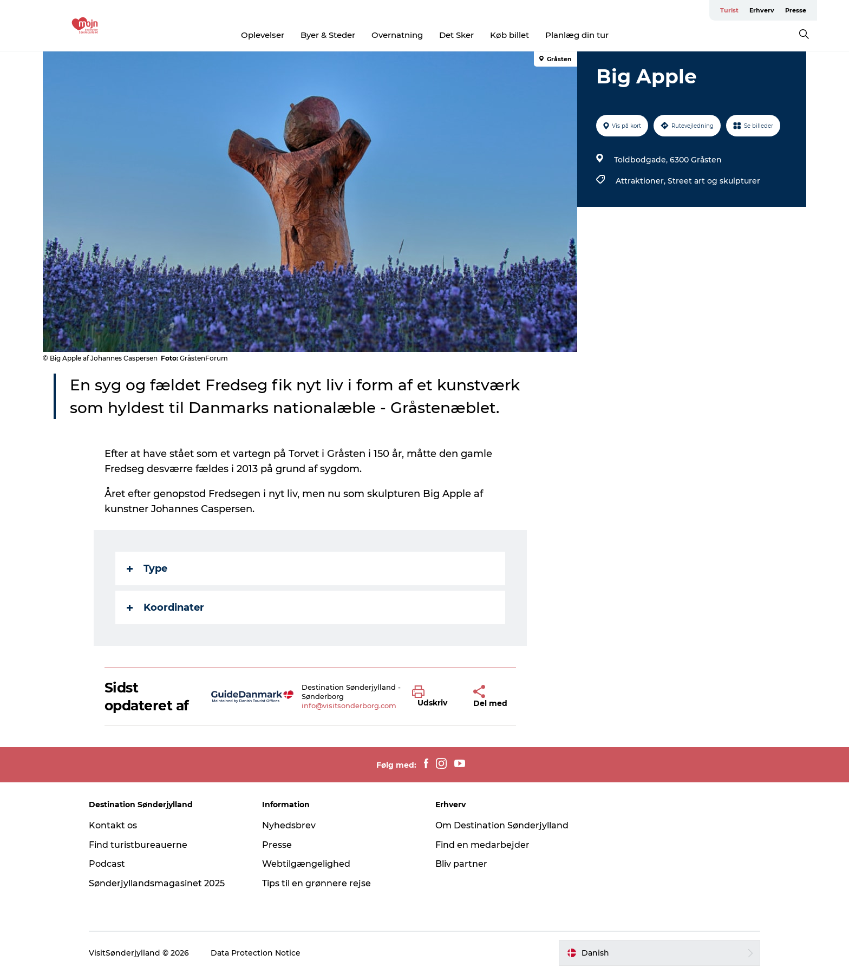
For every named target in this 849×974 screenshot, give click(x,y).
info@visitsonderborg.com (349, 705)
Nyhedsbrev (289, 825)
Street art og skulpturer (714, 181)
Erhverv (761, 10)
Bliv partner (461, 864)
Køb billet (509, 35)
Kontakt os (113, 825)
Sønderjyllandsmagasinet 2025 (157, 883)
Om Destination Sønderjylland (502, 825)
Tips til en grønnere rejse (316, 883)
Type (147, 568)
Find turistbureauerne (138, 845)
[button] (434, 696)
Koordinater (165, 607)
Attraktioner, (642, 181)
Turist (729, 10)
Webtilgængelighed (306, 864)
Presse (795, 10)
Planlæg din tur (577, 35)
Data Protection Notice (256, 953)
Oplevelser (262, 35)
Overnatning (397, 35)
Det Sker (456, 35)
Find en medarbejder (482, 845)
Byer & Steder (328, 35)
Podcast (107, 864)
